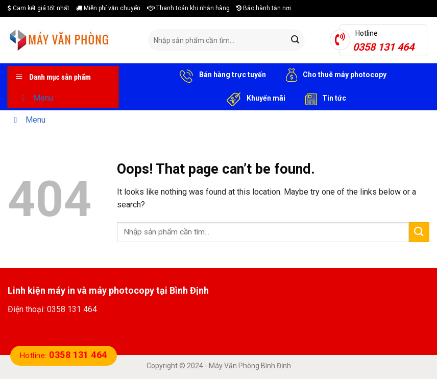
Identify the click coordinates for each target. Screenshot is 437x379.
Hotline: (63, 355)
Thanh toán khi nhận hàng (188, 8)
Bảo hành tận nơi (263, 8)
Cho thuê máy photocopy (333, 75)
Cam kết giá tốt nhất (38, 8)
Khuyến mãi (254, 98)
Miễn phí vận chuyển (108, 8)
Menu (35, 98)
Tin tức (323, 98)
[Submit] (295, 40)
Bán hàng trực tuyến (221, 75)
